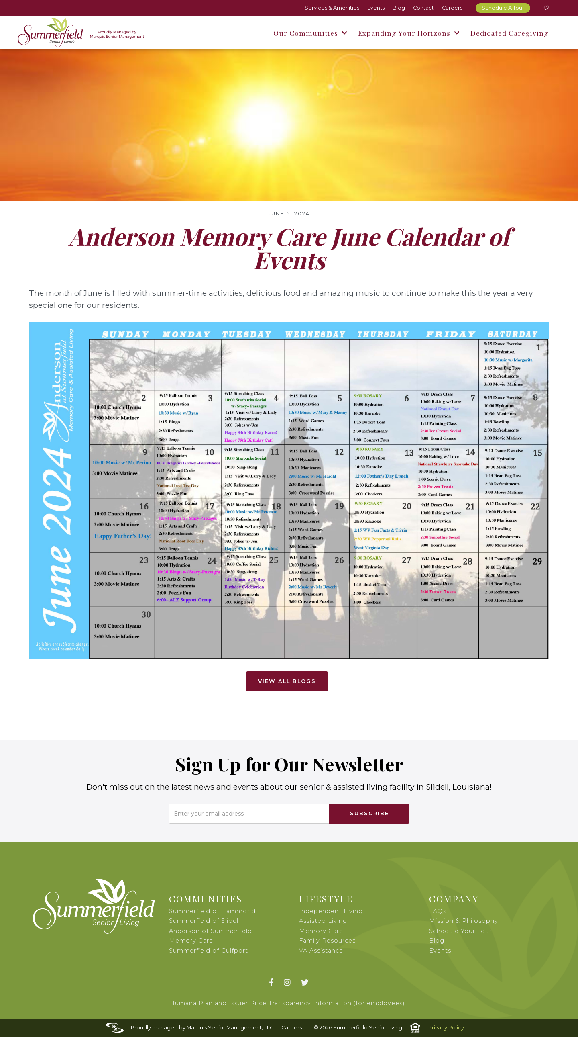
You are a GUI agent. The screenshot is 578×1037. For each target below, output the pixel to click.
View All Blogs (287, 681)
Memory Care (321, 931)
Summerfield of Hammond (212, 911)
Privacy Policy (446, 1028)
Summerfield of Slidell (204, 921)
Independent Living (331, 911)
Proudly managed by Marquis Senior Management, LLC (202, 1028)
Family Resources (327, 940)
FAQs (437, 911)
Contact (423, 8)
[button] (309, 32)
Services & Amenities (332, 8)
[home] (81, 32)
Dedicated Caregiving (509, 32)
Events (376, 8)
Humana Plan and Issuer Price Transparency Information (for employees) (287, 1003)
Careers (452, 8)
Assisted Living (323, 921)
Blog (399, 8)
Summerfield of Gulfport (208, 950)
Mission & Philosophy (463, 921)
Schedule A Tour (503, 8)
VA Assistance (321, 950)
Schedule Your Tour (460, 931)
